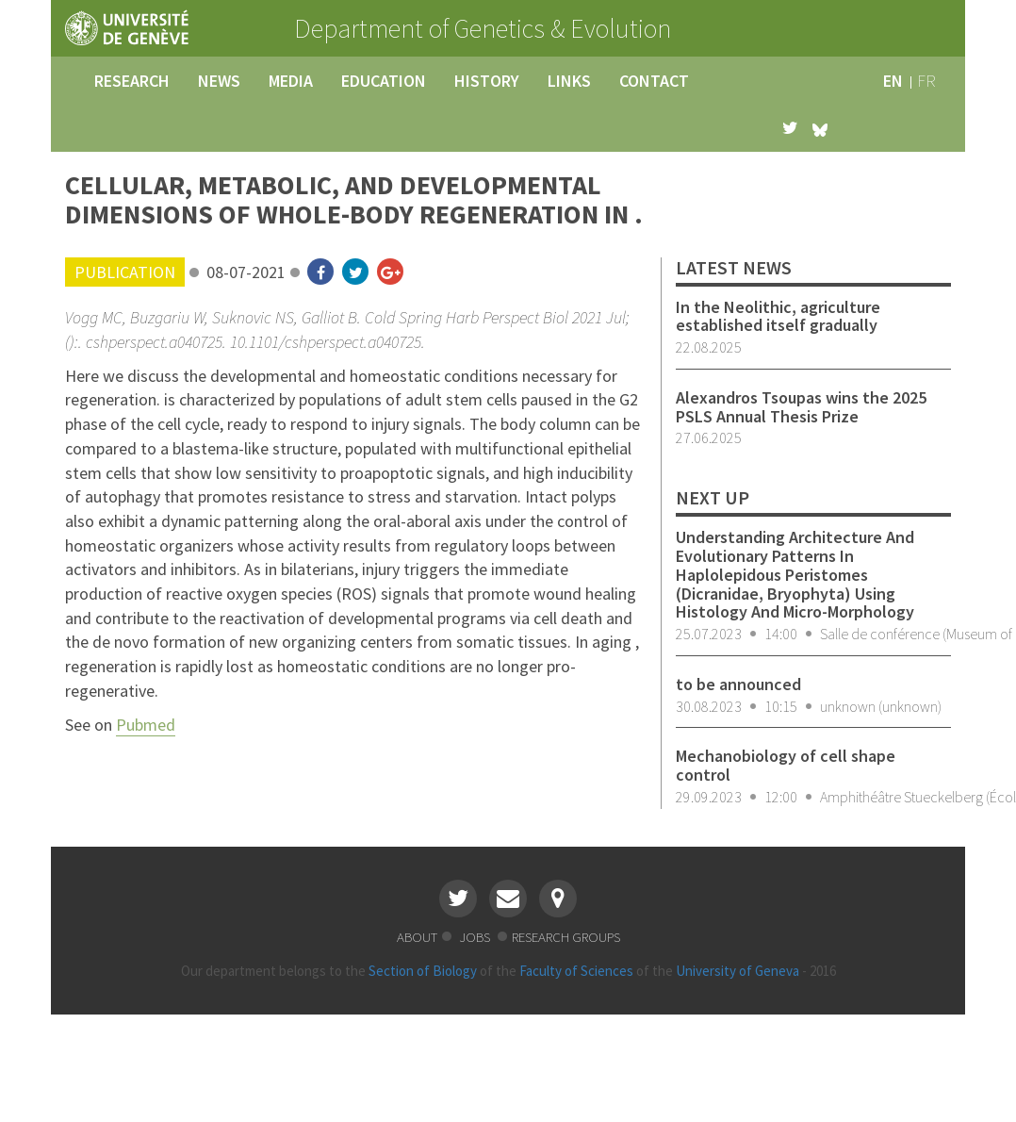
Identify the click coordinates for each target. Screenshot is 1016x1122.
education (383, 80)
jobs (476, 937)
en (893, 80)
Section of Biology (423, 971)
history (486, 80)
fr (926, 80)
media (291, 80)
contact (654, 80)
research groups (566, 937)
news (219, 80)
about (417, 937)
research (132, 80)
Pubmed (145, 724)
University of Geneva (737, 971)
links (569, 80)
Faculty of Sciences (576, 971)
